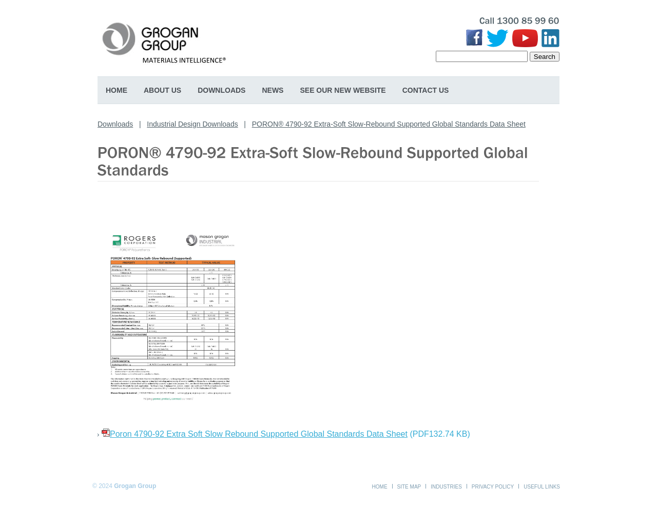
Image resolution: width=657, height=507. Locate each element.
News (272, 90)
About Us (162, 90)
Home (116, 90)
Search (544, 56)
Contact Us (425, 90)
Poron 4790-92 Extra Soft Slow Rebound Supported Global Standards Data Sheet (259, 434)
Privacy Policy (493, 487)
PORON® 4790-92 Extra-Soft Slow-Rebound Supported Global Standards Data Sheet (389, 124)
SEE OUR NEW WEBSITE (342, 90)
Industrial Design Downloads (192, 124)
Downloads (221, 90)
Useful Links (542, 487)
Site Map (409, 487)
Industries (446, 487)
